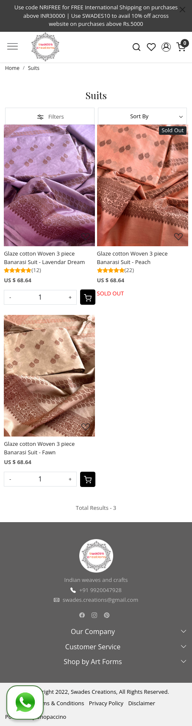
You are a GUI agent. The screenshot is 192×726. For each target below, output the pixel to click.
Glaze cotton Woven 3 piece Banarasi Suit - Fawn (39, 448)
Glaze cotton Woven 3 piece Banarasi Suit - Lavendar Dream (44, 258)
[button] (166, 47)
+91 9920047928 (100, 590)
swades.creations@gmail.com (100, 600)
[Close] (182, 9)
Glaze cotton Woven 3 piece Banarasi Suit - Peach (132, 258)
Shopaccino (52, 716)
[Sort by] (142, 116)
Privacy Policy (106, 703)
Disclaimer (141, 703)
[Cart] (87, 297)
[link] (136, 47)
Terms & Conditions (58, 703)
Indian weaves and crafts (96, 580)
